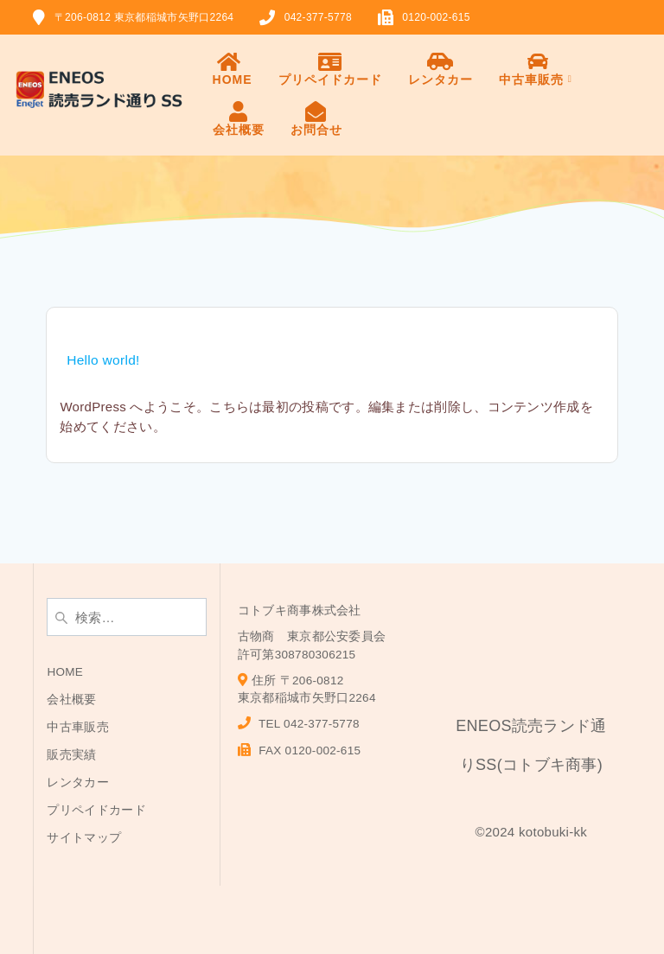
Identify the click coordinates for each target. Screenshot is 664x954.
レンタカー (440, 68)
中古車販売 (539, 68)
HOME (232, 68)
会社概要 (239, 119)
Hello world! (103, 360)
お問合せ (316, 119)
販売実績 (71, 754)
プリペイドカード (330, 68)
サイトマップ (84, 837)
